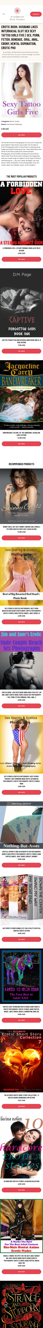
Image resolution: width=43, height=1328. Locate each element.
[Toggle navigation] (3, 14)
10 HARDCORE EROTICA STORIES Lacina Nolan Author (21, 1181)
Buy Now (21, 135)
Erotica (17, 121)
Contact (36, 14)
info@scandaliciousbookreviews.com (32, 2)
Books (12, 121)
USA (4, 2)
